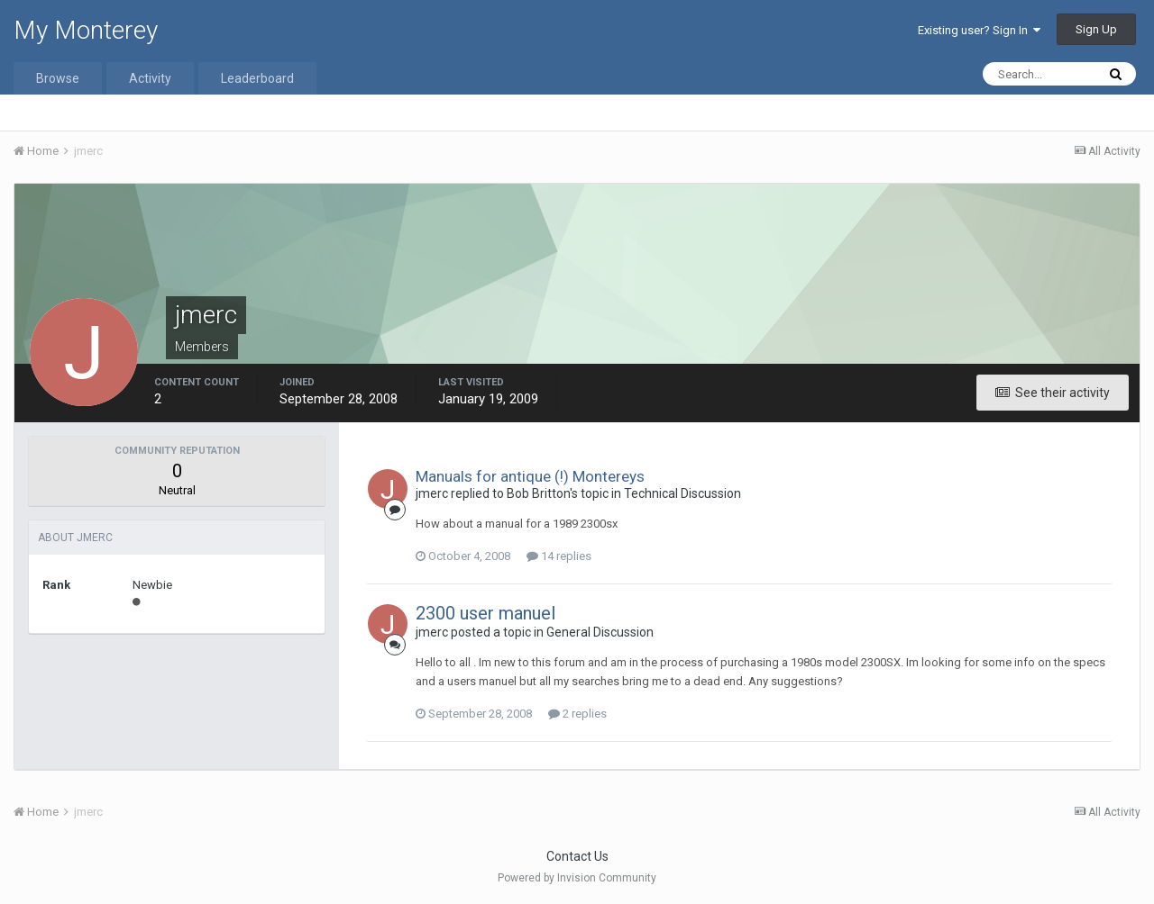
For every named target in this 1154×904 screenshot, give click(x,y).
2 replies (577, 713)
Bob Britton (538, 493)
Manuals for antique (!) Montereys (530, 476)
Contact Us (577, 856)
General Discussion (600, 632)
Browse (57, 78)
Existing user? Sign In (979, 30)
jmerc (432, 493)
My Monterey (86, 30)
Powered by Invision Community (577, 878)
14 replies (559, 556)
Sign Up (1096, 29)
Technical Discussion (682, 493)
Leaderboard (257, 78)
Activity (150, 78)
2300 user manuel (485, 613)
